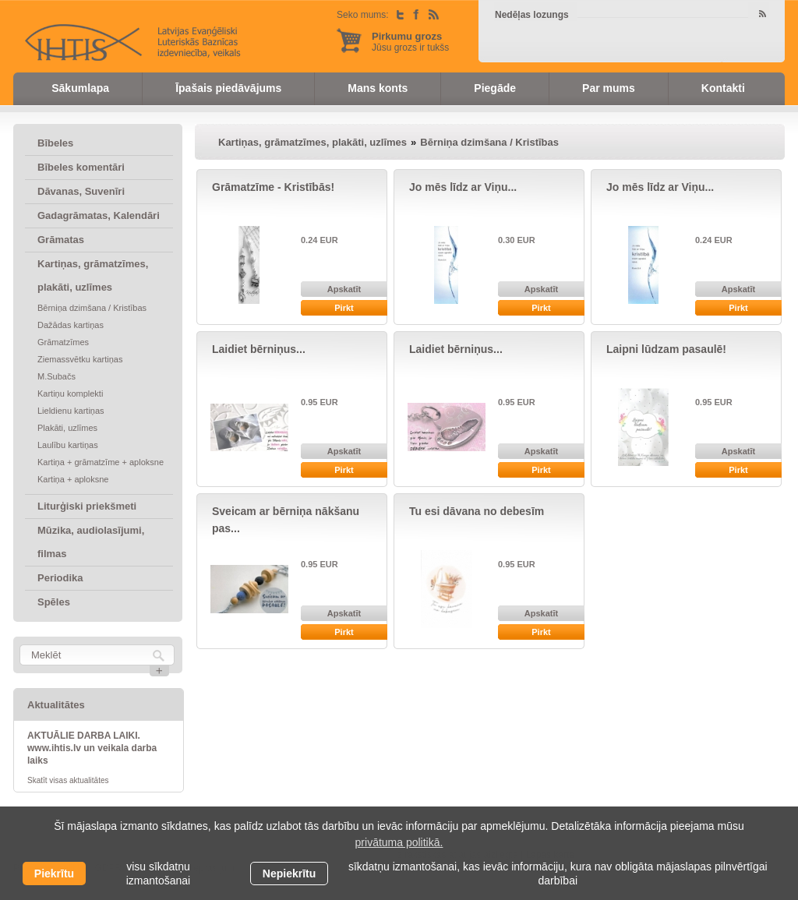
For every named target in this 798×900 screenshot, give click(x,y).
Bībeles (55, 143)
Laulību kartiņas (67, 445)
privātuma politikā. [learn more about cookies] (399, 842)
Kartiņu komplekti (70, 393)
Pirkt (343, 307)
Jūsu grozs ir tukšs (410, 41)
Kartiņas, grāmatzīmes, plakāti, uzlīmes (92, 275)
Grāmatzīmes (63, 342)
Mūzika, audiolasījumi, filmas (90, 541)
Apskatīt (344, 289)
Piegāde (495, 88)
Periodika (60, 578)
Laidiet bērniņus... (258, 349)
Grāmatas (60, 239)
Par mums (608, 88)
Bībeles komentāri (81, 167)
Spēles (53, 602)
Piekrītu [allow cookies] (54, 873)
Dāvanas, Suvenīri (81, 191)
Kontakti (723, 88)
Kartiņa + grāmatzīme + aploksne (100, 462)
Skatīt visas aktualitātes (68, 780)
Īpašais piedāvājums (228, 88)
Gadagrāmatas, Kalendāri (98, 215)
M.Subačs (56, 376)
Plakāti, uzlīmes (67, 427)
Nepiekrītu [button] (289, 873)
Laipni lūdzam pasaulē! (666, 349)
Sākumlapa (80, 88)
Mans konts (378, 88)
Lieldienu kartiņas (70, 410)
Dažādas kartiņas (70, 325)
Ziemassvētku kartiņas (79, 359)
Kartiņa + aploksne (72, 479)
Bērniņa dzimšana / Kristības (92, 307)
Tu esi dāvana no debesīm (476, 511)
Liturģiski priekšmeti (86, 506)
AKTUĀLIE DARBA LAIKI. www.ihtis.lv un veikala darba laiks (92, 748)
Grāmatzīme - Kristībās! (273, 187)
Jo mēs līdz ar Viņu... (463, 187)
